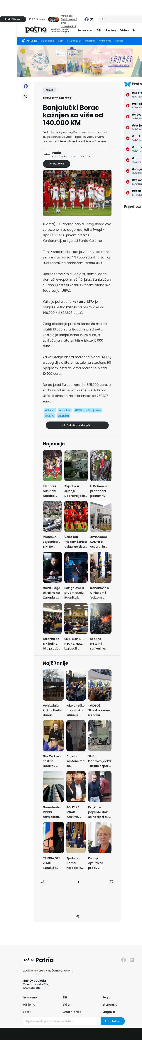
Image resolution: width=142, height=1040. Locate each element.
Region (111, 30)
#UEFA (49, 416)
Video (124, 30)
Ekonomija (109, 1005)
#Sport (50, 410)
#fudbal (64, 410)
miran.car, (67, 16)
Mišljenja (29, 1005)
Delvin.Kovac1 (69, 19)
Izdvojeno (85, 30)
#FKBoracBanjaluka (88, 410)
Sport (27, 1012)
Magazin (108, 1012)
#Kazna (63, 416)
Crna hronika (72, 1012)
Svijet (66, 1005)
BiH (99, 30)
